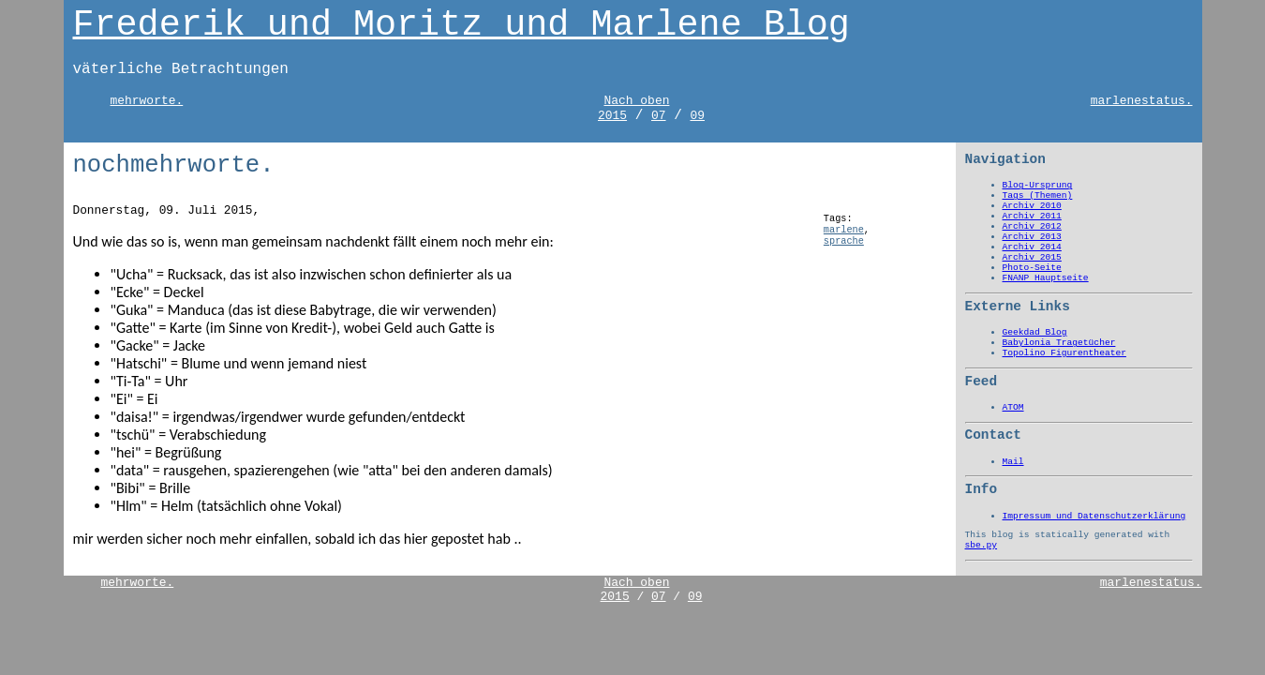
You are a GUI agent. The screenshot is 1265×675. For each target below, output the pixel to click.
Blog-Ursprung (1038, 185)
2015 (612, 116)
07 (658, 116)
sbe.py (981, 545)
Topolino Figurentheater (1064, 353)
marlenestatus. (1142, 101)
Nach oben (636, 101)
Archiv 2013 (1032, 237)
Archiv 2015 (1032, 257)
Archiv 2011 (1032, 216)
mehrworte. (147, 101)
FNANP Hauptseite (1046, 278)
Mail (1013, 462)
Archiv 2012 (1032, 226)
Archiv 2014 (1032, 247)
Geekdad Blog (1035, 332)
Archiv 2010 (1032, 206)
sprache (844, 241)
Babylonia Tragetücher (1059, 343)
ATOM (1013, 407)
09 (697, 116)
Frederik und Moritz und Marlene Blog (461, 25)
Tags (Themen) (1038, 195)
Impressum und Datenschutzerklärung (1094, 516)
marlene (844, 229)
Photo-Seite (1032, 267)
